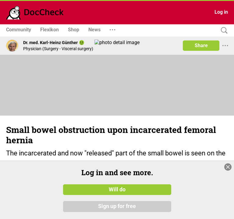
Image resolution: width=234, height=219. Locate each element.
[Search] (223, 30)
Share (201, 45)
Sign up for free (117, 206)
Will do (117, 189)
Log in (221, 12)
